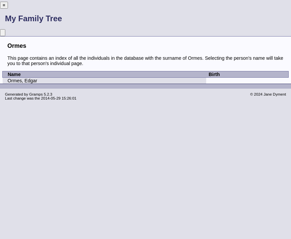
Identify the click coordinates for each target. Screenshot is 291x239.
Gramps (36, 94)
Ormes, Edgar (22, 80)
